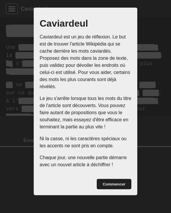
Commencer (114, 184)
